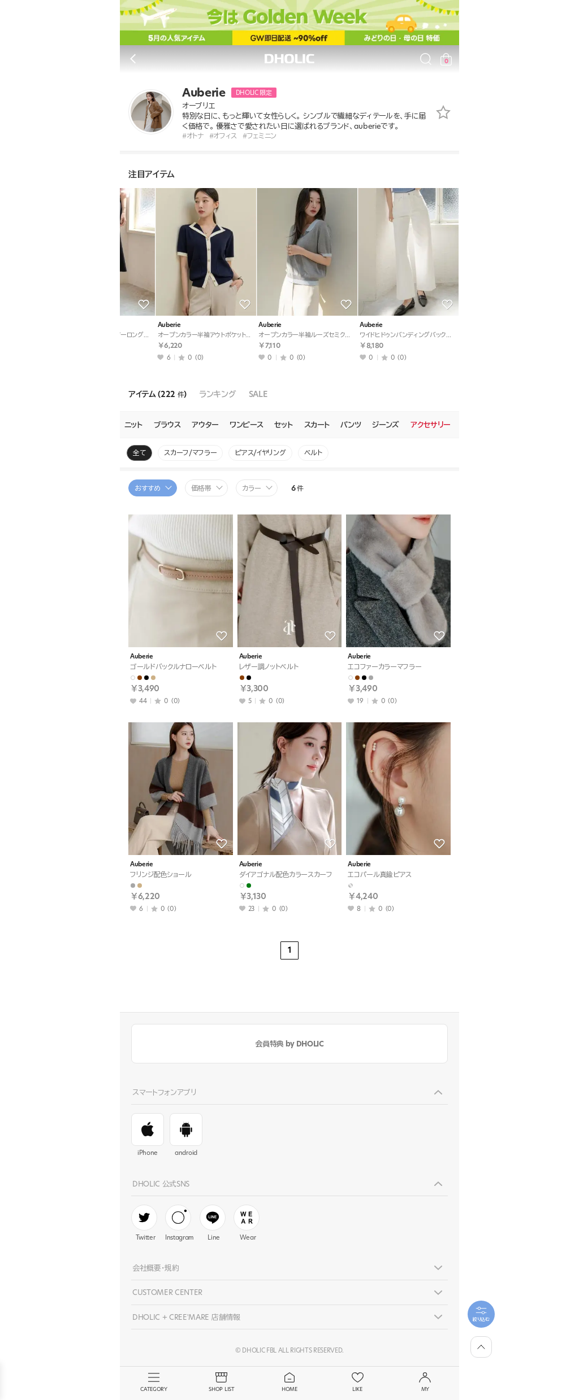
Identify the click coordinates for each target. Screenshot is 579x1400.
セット (283, 425)
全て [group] (139, 452)
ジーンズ (385, 425)
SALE (258, 394)
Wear (247, 1223)
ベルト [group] (313, 452)
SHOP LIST (222, 1382)
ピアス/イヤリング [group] (260, 452)
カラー (251, 488)
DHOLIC (289, 59)
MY (425, 1382)
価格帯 (201, 488)
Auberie (138, 325)
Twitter (144, 1223)
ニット (133, 425)
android (186, 1135)
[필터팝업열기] (481, 1314)
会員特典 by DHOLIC (289, 1044)
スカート (317, 425)
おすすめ (148, 488)
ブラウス (167, 425)
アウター (205, 425)
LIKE (357, 1382)
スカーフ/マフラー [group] (190, 452)
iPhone (147, 1135)
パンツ (350, 425)
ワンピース (246, 425)
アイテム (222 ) (157, 394)
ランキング (217, 394)
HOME (289, 1382)
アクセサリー (430, 425)
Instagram (179, 1223)
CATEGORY (154, 1382)
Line (213, 1223)
